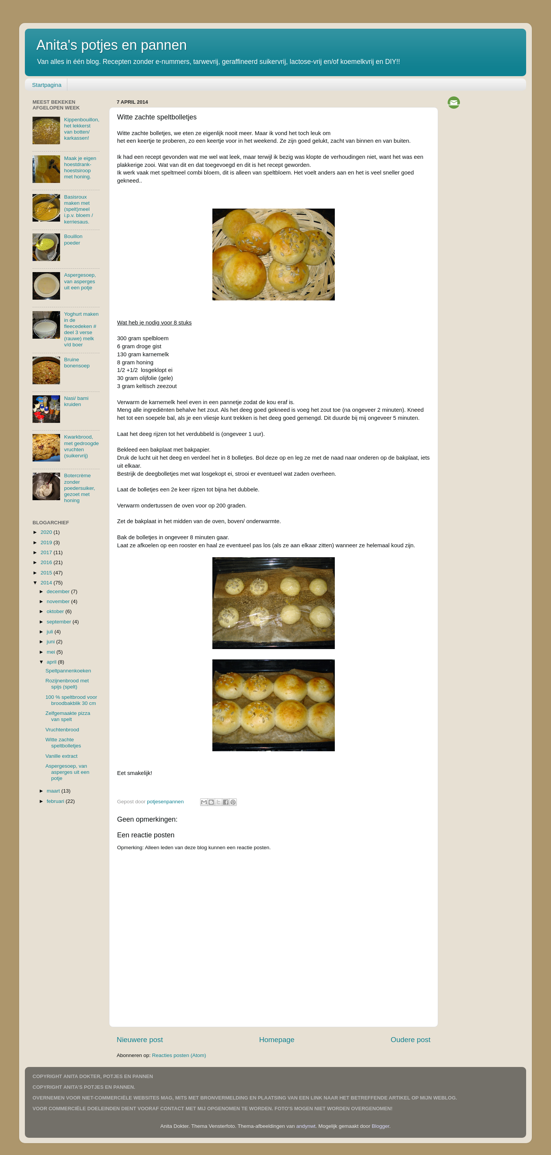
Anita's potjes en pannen (111, 45)
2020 (47, 532)
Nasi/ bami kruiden (76, 401)
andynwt (305, 1126)
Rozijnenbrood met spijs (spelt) (67, 684)
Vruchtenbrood (62, 729)
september (60, 622)
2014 (47, 583)
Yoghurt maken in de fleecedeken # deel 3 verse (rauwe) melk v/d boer (81, 329)
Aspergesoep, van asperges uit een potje (80, 281)
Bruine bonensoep (77, 363)
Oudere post (410, 1040)
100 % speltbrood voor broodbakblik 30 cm (71, 700)
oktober (56, 611)
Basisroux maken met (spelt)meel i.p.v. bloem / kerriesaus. (78, 209)
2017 (47, 552)
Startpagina (47, 85)
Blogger (381, 1126)
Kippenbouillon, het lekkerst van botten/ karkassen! (81, 129)
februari (56, 801)
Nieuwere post (140, 1040)
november (59, 601)
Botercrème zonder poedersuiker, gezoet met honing (79, 488)
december (59, 591)
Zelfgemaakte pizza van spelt (68, 716)
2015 (47, 573)
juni (51, 641)
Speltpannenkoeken (68, 671)
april (52, 662)
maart (54, 791)
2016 (47, 562)
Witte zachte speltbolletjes (63, 743)
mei (52, 652)
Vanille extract (62, 756)
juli (50, 632)
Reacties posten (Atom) (179, 1055)
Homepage (276, 1040)
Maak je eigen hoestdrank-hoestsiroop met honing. (80, 167)
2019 (47, 542)
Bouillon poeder (73, 239)
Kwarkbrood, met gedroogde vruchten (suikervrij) (81, 446)
